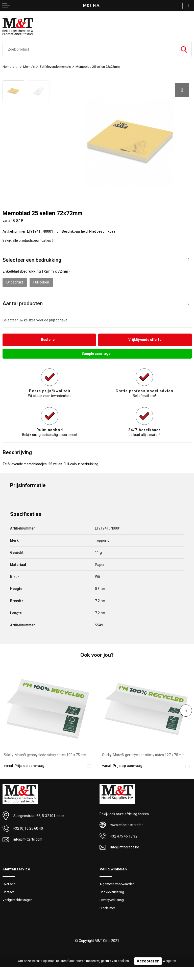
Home (7, 67)
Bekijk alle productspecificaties (28, 240)
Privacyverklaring (112, 899)
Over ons (9, 883)
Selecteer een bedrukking (32, 259)
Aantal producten (23, 303)
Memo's (29, 67)
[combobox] (89, 49)
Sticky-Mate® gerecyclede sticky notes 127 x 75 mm (143, 755)
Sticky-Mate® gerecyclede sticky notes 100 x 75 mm (45, 755)
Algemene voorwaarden (117, 883)
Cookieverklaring (112, 891)
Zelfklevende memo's (55, 67)
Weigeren (169, 961)
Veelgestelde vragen (17, 899)
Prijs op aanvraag (24, 765)
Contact (8, 891)
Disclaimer (107, 907)
